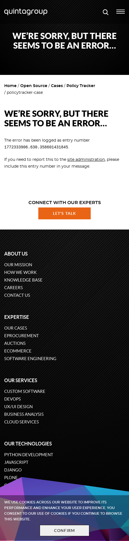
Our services (20, 380)
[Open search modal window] (105, 12)
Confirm (64, 530)
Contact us (17, 295)
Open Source (33, 86)
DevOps (12, 399)
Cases (57, 86)
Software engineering (30, 358)
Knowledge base (23, 280)
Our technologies (28, 443)
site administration (86, 160)
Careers (13, 287)
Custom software (24, 391)
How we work (20, 272)
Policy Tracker (80, 86)
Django (13, 470)
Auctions (15, 343)
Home (10, 86)
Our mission (18, 264)
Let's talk (64, 213)
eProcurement (21, 335)
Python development (28, 454)
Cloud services (21, 421)
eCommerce (18, 351)
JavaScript (16, 462)
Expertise (16, 317)
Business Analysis (24, 414)
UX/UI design (18, 406)
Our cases (15, 328)
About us (16, 253)
